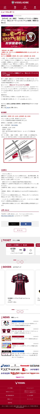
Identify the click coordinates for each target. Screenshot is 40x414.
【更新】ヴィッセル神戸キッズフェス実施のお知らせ (25, 345)
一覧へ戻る (20, 230)
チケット (18, 321)
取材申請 (10, 402)
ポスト (14, 224)
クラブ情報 (9, 388)
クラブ (18, 329)
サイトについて (30, 388)
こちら (7, 107)
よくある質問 (30, 395)
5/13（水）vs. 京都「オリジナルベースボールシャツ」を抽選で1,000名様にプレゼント (25, 331)
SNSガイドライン (10, 391)
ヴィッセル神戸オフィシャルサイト (20, 2)
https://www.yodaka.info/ (7, 215)
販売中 (30, 251)
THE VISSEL (14, 125)
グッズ (7, 15)
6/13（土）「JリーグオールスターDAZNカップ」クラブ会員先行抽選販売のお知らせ (25, 323)
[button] (21, 262)
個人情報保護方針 (10, 395)
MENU (35, 8)
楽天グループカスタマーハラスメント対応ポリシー (30, 391)
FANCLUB (25, 8)
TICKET (5, 8)
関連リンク (9, 399)
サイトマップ (30, 399)
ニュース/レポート (8, 12)
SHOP (15, 8)
